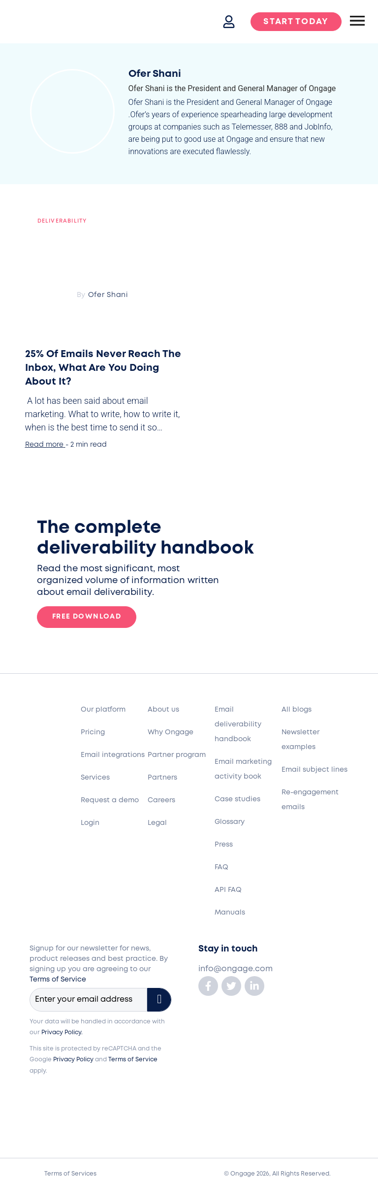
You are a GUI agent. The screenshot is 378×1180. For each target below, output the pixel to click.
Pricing (93, 732)
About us (163, 710)
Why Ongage (170, 732)
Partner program (177, 755)
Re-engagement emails (310, 799)
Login (90, 823)
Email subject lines (314, 770)
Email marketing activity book (243, 769)
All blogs (297, 710)
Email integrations (113, 755)
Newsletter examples (300, 739)
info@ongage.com (235, 969)
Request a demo (110, 800)
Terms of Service (58, 980)
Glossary (230, 822)
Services (95, 778)
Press (224, 845)
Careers (161, 800)
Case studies (237, 799)
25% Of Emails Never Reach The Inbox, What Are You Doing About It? (103, 368)
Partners (162, 778)
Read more (44, 445)
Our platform (103, 710)
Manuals (230, 913)
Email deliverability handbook (238, 724)
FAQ (221, 867)
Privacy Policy (73, 1059)
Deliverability (62, 221)
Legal (157, 823)
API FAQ (228, 890)
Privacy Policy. (62, 1032)
